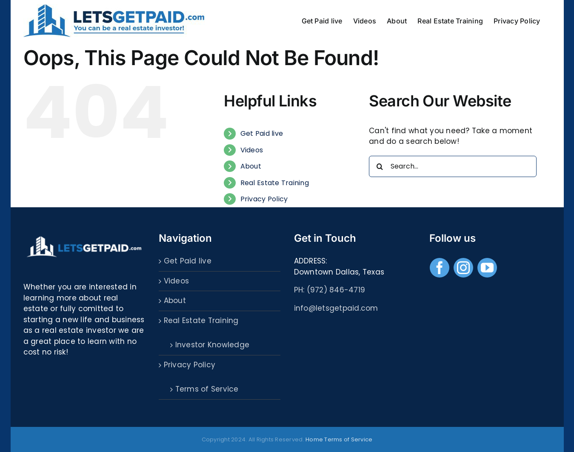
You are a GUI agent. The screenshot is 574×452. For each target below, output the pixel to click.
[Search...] (452, 166)
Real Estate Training (274, 183)
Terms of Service (207, 389)
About (250, 166)
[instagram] (463, 267)
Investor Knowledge (212, 345)
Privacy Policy (264, 199)
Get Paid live (261, 133)
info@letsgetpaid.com (336, 308)
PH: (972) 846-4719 (330, 290)
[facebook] (439, 267)
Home (314, 439)
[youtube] (487, 267)
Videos (251, 150)
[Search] (379, 166)
